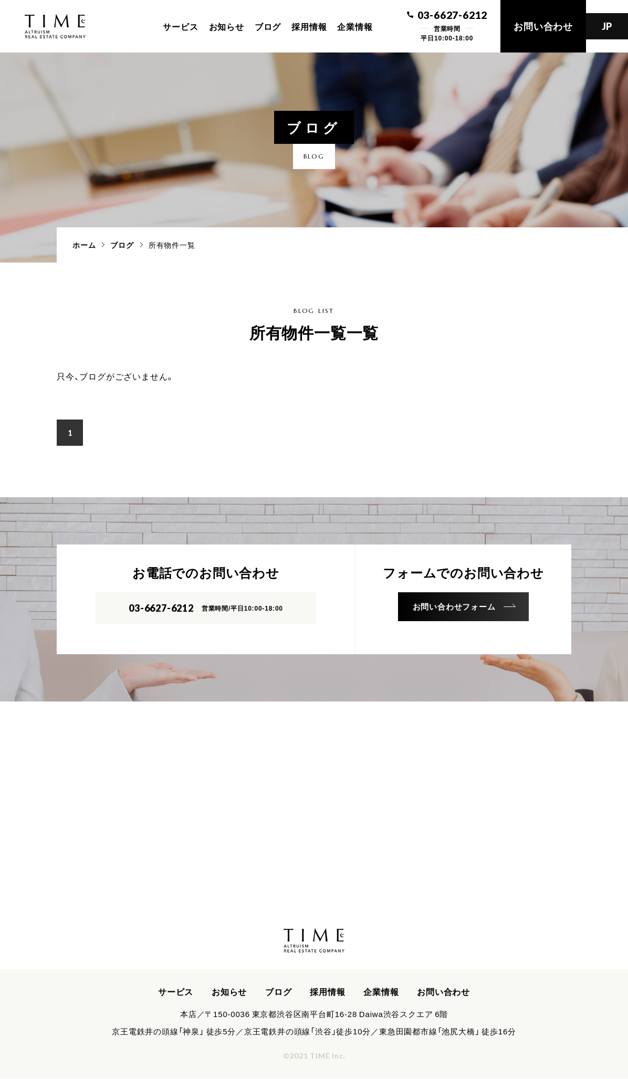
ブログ (268, 26)
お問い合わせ (543, 26)
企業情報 (354, 26)
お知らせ (226, 26)
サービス (180, 26)
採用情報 (309, 26)
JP (607, 26)
